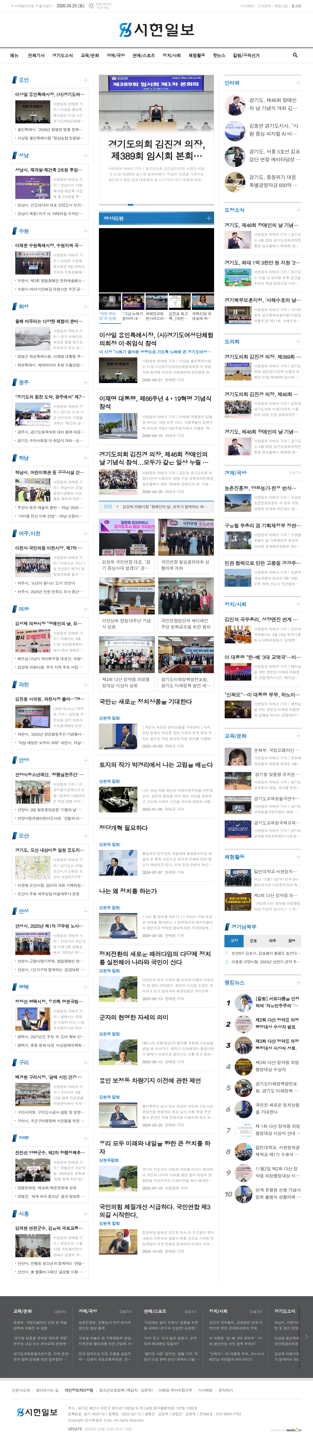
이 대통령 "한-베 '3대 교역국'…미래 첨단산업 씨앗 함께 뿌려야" (235, 1340)
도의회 (231, 341)
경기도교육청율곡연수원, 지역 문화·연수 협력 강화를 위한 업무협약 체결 (41, 1356)
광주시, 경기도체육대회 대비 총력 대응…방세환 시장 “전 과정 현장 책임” (51, 432)
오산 (24, 835)
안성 (24, 911)
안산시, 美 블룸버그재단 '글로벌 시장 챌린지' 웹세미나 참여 (51, 1272)
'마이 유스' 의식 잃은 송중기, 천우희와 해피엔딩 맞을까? (170, 1340)
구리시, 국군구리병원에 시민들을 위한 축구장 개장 (51, 1121)
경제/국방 (116, 55)
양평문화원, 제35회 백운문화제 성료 (46, 1187)
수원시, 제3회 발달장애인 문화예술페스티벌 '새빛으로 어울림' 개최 (51, 280)
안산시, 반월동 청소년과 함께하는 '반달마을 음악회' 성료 (51, 1263)
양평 (24, 1138)
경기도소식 (62, 55)
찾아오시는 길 (47, 1390)
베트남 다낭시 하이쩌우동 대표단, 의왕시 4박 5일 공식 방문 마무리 (51, 658)
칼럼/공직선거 (246, 55)
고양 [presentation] (233, 940)
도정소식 (234, 210)
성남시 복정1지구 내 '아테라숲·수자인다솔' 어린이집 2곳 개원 (51, 213)
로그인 (296, 5)
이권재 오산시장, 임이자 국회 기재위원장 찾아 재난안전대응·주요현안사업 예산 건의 (51, 885)
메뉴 (14, 55)
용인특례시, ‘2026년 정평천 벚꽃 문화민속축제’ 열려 (51, 129)
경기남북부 (243, 926)
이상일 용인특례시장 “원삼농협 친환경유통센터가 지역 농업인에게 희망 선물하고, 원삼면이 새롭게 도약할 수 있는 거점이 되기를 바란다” (51, 138)
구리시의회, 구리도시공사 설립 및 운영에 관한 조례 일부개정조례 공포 (51, 1112)
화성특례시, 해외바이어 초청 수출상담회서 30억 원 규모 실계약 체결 (51, 365)
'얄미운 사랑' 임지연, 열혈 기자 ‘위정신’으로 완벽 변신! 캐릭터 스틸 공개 (171, 1356)
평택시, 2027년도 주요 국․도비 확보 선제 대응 (51, 1036)
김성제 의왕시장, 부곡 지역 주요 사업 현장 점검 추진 (51, 667)
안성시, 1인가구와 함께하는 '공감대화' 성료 (51, 969)
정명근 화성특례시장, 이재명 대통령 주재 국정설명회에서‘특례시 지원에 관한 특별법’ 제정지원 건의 (51, 356)
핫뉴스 (219, 55)
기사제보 (247, 5)
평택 (24, 987)
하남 (24, 458)
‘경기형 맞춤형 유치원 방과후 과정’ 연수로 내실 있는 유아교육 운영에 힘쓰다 (40, 1341)
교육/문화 (90, 55)
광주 (24, 382)
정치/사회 (171, 55)
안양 (24, 760)
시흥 (24, 1213)
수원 (24, 231)
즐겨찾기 (45, 5)
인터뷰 (231, 82)
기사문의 (264, 5)
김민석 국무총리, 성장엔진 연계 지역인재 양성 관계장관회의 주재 (236, 1325)
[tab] (234, 941)
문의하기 (226, 1390)
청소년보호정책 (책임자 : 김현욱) (126, 1390)
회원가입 (281, 5)
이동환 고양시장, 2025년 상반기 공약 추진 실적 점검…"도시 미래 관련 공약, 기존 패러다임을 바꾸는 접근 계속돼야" (266, 961)
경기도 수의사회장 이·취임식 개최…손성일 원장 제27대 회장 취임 (51, 440)
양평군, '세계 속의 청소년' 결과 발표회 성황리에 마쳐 (51, 1196)
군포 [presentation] (253, 940)
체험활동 (196, 55)
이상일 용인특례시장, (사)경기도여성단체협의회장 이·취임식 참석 (165, 506)
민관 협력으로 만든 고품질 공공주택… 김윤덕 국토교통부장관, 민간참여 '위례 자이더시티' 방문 (107, 1356)
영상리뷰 (113, 218)
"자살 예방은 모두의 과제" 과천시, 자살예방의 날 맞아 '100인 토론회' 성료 (51, 742)
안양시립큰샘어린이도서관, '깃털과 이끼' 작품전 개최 (51, 818)
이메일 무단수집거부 (175, 1390)
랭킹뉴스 (234, 982)
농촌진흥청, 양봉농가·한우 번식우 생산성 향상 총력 (105, 1325)
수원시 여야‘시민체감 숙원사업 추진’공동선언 (51, 289)
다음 (307, 1336)
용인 (24, 80)
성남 (24, 155)
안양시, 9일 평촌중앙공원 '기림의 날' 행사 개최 (51, 809)
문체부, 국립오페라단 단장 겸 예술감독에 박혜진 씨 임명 (40, 1325)
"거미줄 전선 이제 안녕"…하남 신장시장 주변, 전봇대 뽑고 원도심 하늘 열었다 (51, 516)
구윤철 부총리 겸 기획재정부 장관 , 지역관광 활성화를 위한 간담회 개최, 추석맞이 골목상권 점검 (106, 1341)
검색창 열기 (295, 55)
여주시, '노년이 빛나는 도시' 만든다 (46, 583)
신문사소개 (21, 1390)
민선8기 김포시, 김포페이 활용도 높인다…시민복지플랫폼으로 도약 (266, 953)
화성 (24, 306)
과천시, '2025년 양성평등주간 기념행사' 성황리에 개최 (51, 734)
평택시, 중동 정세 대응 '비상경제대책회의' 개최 (51, 1045)
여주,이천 (29, 533)
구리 (24, 1062)
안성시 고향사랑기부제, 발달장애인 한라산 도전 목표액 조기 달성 (51, 961)
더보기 (60, 1311)
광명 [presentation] (291, 940)
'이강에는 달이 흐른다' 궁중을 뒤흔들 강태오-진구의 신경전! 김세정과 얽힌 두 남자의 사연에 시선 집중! (171, 1325)
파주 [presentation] (272, 940)
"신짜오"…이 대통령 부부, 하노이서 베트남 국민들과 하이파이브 (236, 1356)
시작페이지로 (24, 5)
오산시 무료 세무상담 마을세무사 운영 (48, 894)
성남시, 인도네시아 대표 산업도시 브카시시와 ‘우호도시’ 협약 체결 (51, 205)
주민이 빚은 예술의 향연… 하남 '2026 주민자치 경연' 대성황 (51, 507)
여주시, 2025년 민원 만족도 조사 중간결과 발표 (51, 591)
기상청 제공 (102, 8)
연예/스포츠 (143, 55)
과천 (24, 684)
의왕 (24, 609)
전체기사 (36, 55)
